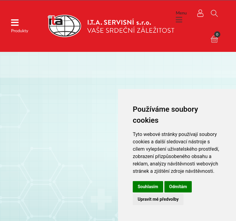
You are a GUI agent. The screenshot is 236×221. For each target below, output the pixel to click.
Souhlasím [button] (148, 186)
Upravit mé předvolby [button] (158, 199)
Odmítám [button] (178, 186)
